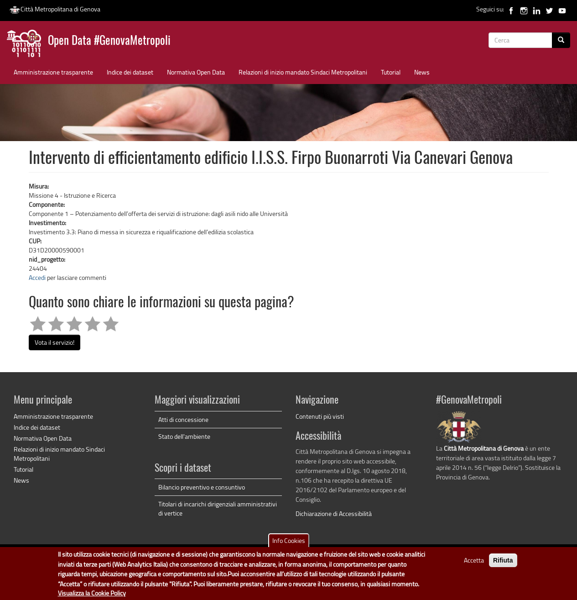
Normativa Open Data (196, 72)
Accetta (474, 561)
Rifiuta (503, 561)
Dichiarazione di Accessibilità (334, 513)
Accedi (37, 277)
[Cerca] (561, 40)
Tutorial (390, 72)
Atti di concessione (183, 419)
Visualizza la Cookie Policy (92, 594)
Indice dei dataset (130, 72)
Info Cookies (288, 541)
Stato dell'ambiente (184, 436)
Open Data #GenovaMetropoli (109, 41)
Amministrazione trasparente (53, 72)
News (422, 72)
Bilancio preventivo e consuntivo (201, 487)
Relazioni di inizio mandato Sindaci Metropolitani (303, 72)
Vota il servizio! (54, 342)
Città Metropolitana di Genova (54, 9)
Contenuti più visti (320, 416)
